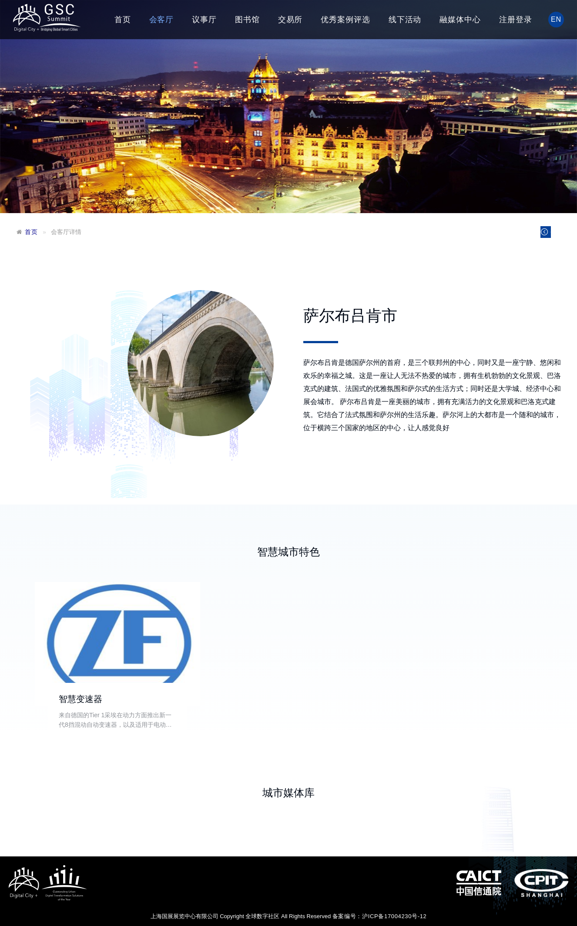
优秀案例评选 (345, 19)
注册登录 (515, 19)
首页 (122, 19)
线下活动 (405, 19)
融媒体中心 (460, 19)
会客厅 (161, 19)
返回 (535, 234)
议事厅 (204, 19)
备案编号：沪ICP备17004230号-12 (379, 916)
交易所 (290, 19)
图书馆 (247, 19)
